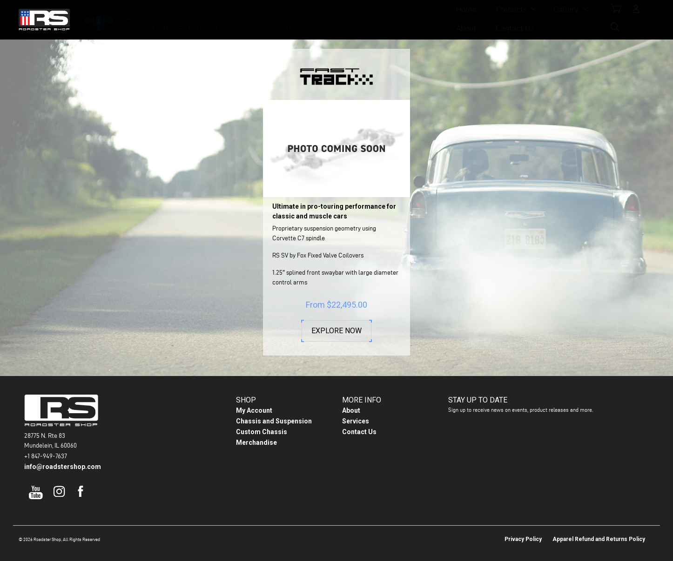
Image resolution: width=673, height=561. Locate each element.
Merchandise (256, 431)
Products (282, 18)
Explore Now (336, 331)
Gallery (336, 18)
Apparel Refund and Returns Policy (598, 528)
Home (237, 18)
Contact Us (434, 18)
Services (355, 410)
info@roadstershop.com (62, 455)
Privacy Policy (523, 528)
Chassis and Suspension (274, 410)
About (386, 18)
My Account (254, 399)
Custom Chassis (261, 420)
